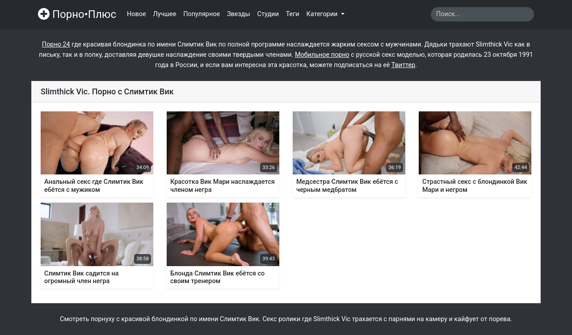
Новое (136, 14)
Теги (292, 14)
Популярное (201, 14)
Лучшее (165, 14)
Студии (268, 14)
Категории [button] (323, 14)
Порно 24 (56, 44)
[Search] (482, 14)
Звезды (238, 14)
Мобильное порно (322, 55)
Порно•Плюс (77, 14)
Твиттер (403, 65)
